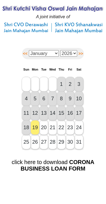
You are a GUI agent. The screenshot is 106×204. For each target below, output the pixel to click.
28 (52, 142)
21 (52, 127)
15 (61, 113)
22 (61, 127)
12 (35, 113)
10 (79, 98)
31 (79, 142)
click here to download (53, 165)
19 (35, 127)
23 (70, 127)
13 (44, 113)
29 (61, 142)
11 (26, 113)
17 (79, 113)
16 (70, 113)
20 (44, 127)
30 (70, 142)
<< (25, 53)
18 (26, 127)
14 (52, 113)
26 (35, 142)
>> (81, 53)
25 (26, 142)
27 (44, 142)
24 (79, 127)
